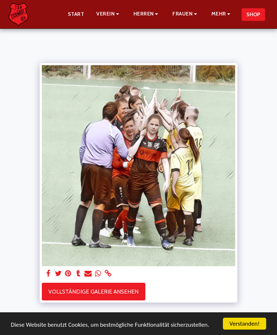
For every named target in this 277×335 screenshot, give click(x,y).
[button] (109, 14)
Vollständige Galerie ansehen (93, 291)
